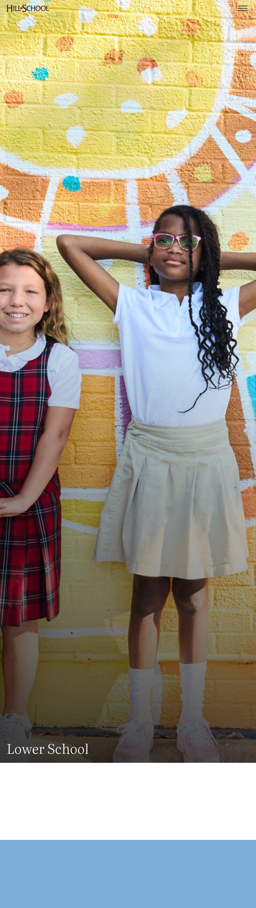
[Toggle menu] (242, 8)
